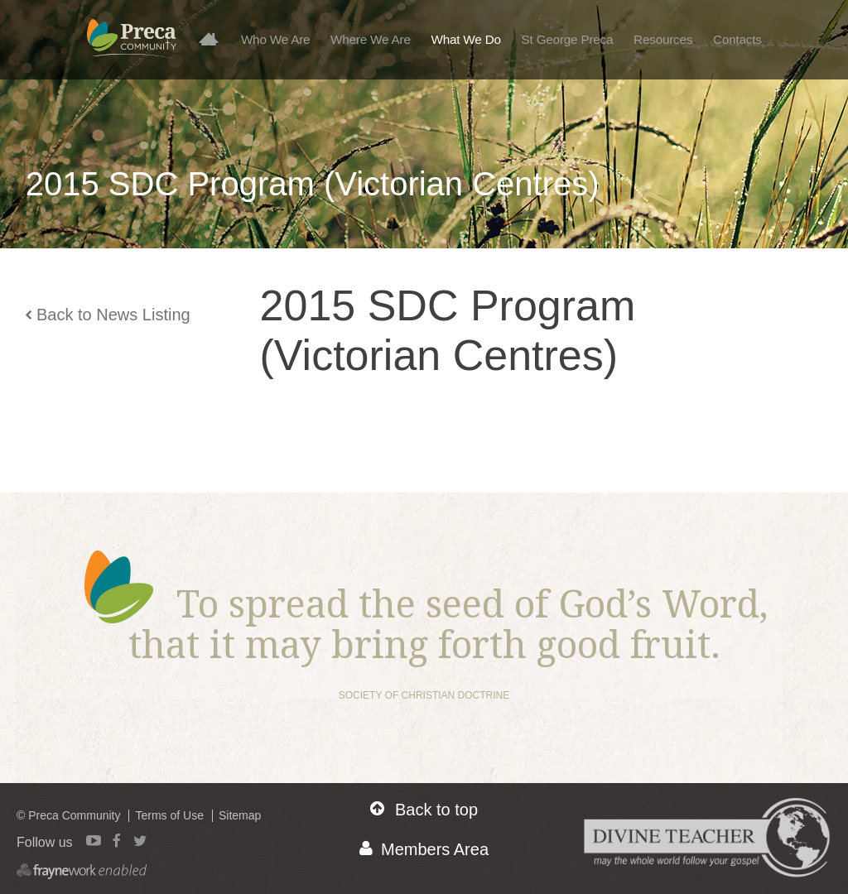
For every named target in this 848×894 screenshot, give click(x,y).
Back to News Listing (107, 314)
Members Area (424, 848)
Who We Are (275, 39)
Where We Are (370, 39)
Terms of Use (169, 815)
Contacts (737, 39)
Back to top (424, 809)
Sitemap (240, 815)
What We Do (466, 39)
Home (214, 38)
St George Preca (568, 39)
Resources (663, 39)
